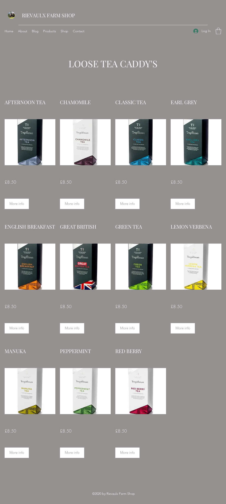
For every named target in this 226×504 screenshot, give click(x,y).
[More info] (17, 204)
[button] (218, 31)
